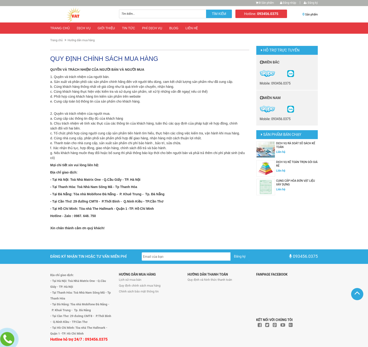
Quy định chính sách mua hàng (140, 285)
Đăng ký (311, 2)
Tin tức (128, 28)
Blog (173, 28)
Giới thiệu (106, 28)
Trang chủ (60, 28)
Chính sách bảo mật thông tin (139, 291)
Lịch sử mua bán (130, 279)
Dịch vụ (84, 28)
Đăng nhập (288, 2)
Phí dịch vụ (152, 28)
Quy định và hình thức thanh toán (210, 279)
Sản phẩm (266, 2)
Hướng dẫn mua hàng (81, 40)
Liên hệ (191, 28)
